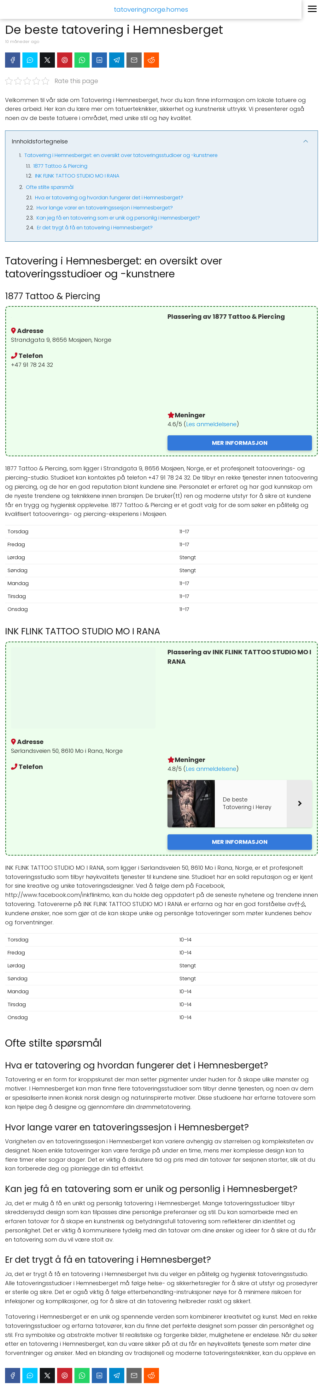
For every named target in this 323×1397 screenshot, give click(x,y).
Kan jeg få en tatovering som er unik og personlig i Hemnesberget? (118, 217)
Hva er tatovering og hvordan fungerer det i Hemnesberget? (109, 197)
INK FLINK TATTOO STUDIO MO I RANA (77, 175)
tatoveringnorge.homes (151, 9)
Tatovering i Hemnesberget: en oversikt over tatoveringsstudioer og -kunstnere (121, 155)
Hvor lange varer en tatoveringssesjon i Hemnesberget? (105, 207)
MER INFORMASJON (239, 443)
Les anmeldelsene (211, 424)
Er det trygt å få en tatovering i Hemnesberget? (95, 227)
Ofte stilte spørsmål (49, 187)
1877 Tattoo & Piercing (60, 166)
